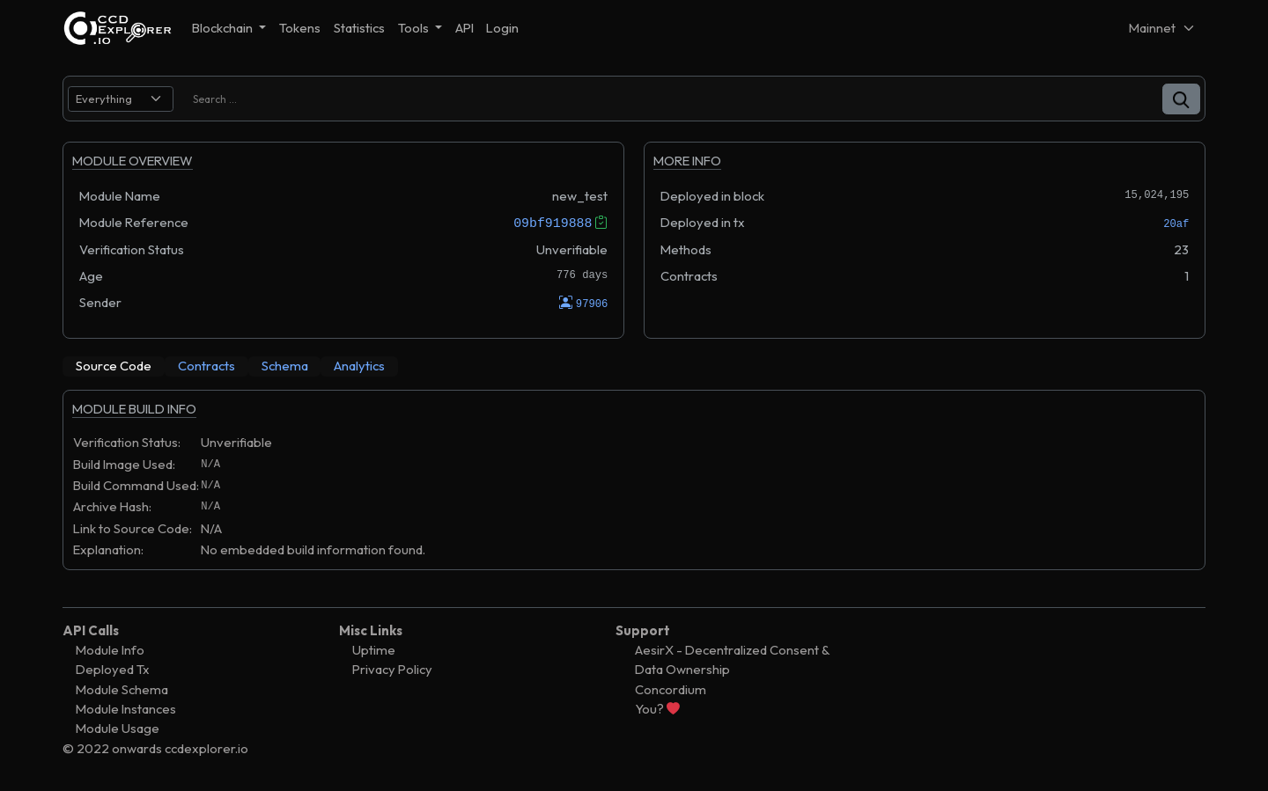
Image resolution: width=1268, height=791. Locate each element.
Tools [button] (414, 27)
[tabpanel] (634, 488)
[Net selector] (1162, 27)
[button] (1181, 99)
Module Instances (126, 708)
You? (657, 708)
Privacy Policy (392, 669)
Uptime (373, 649)
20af (1176, 223)
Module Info (110, 649)
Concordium (670, 688)
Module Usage (117, 728)
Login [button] (502, 27)
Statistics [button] (359, 27)
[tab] (114, 366)
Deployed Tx (113, 669)
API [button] (464, 27)
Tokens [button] (300, 27)
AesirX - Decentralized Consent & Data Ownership (732, 659)
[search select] (120, 99)
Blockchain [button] (223, 27)
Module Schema (122, 688)
